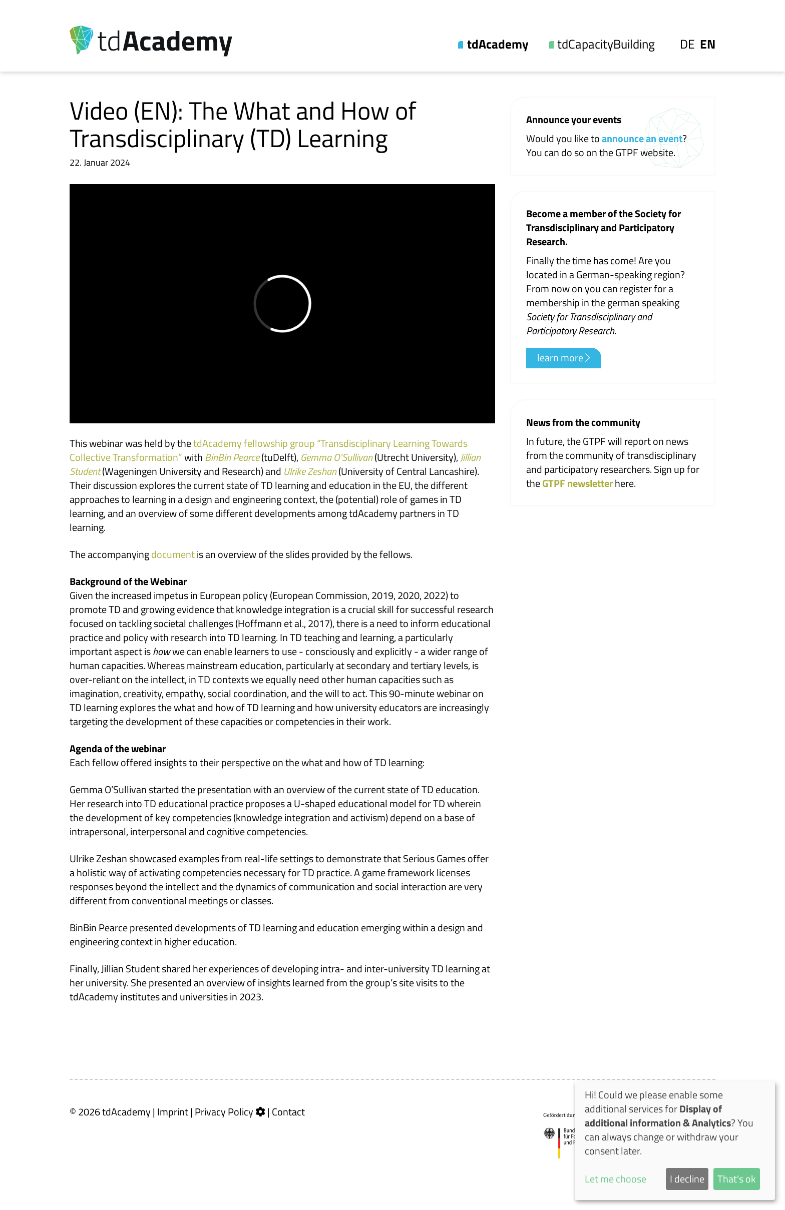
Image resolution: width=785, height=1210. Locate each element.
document (173, 554)
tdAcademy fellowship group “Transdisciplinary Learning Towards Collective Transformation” (269, 450)
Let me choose (615, 1179)
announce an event (642, 138)
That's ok (736, 1178)
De (687, 44)
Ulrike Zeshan (309, 471)
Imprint (172, 1111)
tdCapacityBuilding (606, 44)
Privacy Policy (224, 1111)
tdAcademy (498, 44)
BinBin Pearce (232, 457)
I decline (687, 1178)
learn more (563, 357)
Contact (288, 1111)
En (707, 44)
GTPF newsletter (578, 483)
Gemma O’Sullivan (336, 457)
